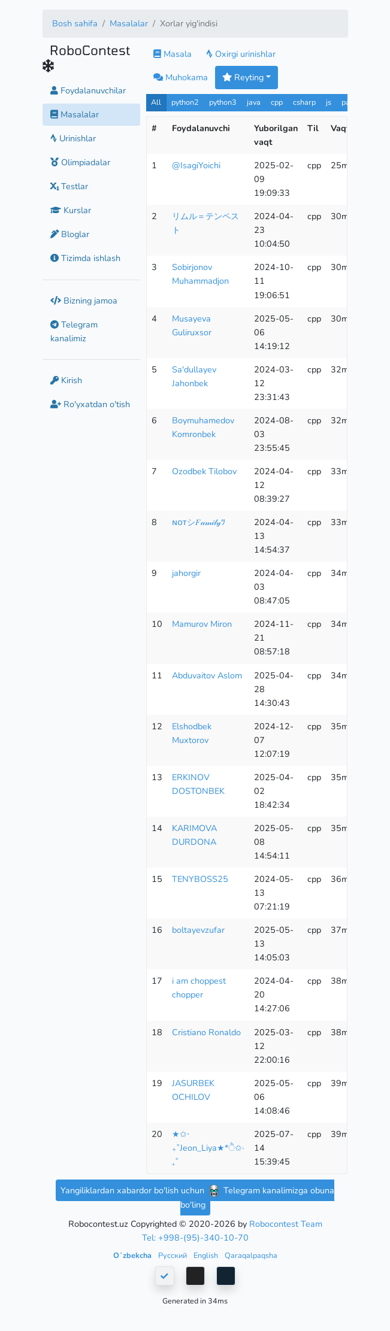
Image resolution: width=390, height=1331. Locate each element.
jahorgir (186, 573)
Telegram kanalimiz (74, 331)
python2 (185, 102)
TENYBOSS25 (200, 879)
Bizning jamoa (83, 301)
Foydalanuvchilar (88, 90)
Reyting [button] (243, 77)
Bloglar (69, 234)
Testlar (69, 186)
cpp (277, 102)
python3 (223, 102)
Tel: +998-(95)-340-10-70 (195, 1238)
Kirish (66, 380)
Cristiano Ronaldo (206, 1032)
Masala (172, 54)
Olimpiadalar (80, 162)
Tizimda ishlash (85, 258)
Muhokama (180, 77)
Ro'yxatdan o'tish (90, 404)
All (156, 102)
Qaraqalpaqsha (251, 1255)
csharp (304, 102)
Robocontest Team (285, 1224)
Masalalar (129, 23)
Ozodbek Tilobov (204, 471)
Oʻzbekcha (133, 1255)
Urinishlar (73, 138)
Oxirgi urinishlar (241, 54)
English (207, 1255)
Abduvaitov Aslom (207, 675)
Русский (173, 1255)
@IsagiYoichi (196, 165)
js (330, 102)
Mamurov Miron (202, 624)
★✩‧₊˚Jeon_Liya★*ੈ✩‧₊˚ (208, 1148)
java (254, 102)
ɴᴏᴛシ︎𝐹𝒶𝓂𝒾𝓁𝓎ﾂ (198, 522)
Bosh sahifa (75, 23)
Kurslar (70, 210)
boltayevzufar (198, 930)
